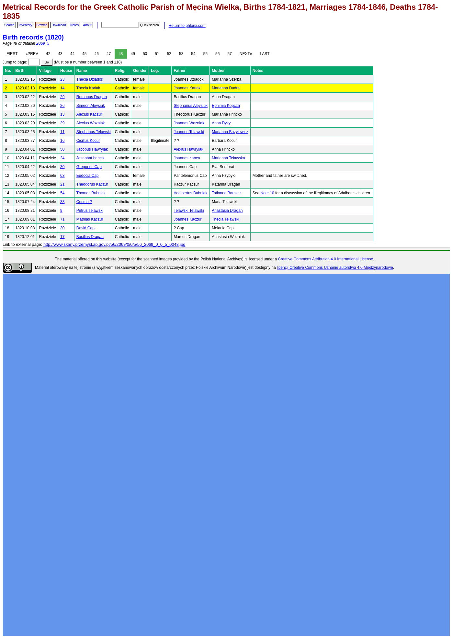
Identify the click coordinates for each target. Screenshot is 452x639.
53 (181, 53)
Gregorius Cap (89, 167)
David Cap (85, 228)
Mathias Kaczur (89, 219)
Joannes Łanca (187, 158)
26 (62, 105)
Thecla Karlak (88, 88)
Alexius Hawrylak (188, 149)
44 (72, 53)
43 (60, 53)
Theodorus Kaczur (92, 184)
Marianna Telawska (228, 158)
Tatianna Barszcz (226, 193)
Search (9, 25)
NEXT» (246, 53)
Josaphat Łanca (90, 158)
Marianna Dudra (226, 88)
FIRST (12, 53)
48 (121, 53)
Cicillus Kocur (88, 140)
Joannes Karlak (187, 88)
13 (62, 114)
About (87, 25)
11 (62, 132)
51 (157, 53)
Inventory (25, 25)
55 (205, 53)
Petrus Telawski (89, 210)
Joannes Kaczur (187, 219)
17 (62, 236)
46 (96, 53)
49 (133, 53)
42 (48, 53)
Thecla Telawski (225, 219)
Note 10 (267, 193)
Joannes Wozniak (189, 123)
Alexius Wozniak (90, 123)
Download (58, 25)
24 (62, 158)
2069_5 (42, 43)
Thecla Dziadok (89, 79)
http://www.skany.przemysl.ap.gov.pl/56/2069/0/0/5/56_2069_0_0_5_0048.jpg (114, 244)
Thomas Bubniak (91, 193)
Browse (42, 25)
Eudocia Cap (87, 175)
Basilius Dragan (90, 236)
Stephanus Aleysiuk (191, 105)
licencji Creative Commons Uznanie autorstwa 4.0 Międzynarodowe (335, 267)
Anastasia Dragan (227, 210)
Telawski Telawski (189, 210)
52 (169, 53)
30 (62, 167)
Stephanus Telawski (93, 132)
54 (193, 53)
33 (62, 202)
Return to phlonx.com (187, 25)
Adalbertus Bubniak (190, 193)
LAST (264, 53)
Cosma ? (84, 202)
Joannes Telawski (189, 132)
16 (62, 140)
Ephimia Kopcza (226, 105)
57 (229, 53)
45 (84, 53)
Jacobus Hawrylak (92, 149)
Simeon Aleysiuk (90, 105)
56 (217, 53)
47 (109, 53)
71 (62, 219)
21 (62, 184)
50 (145, 53)
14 (62, 88)
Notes (74, 25)
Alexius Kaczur (89, 114)
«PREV (32, 53)
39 (62, 123)
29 (62, 97)
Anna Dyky (221, 123)
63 (62, 175)
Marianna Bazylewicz (230, 132)
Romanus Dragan (91, 97)
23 (62, 79)
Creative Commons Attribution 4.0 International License (325, 259)
